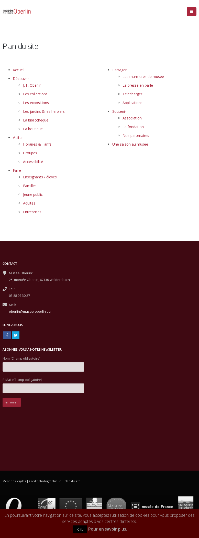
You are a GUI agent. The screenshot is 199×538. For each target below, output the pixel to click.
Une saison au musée (130, 144)
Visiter (18, 137)
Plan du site (72, 481)
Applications (132, 102)
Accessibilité (33, 161)
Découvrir (21, 78)
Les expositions (36, 102)
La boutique (33, 128)
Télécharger (132, 94)
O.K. (80, 529)
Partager (119, 69)
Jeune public (33, 194)
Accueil (18, 69)
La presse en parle (138, 85)
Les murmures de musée (143, 76)
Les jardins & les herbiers (44, 111)
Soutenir (119, 111)
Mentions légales (14, 481)
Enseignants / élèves (40, 177)
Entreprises (32, 211)
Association (132, 118)
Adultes (29, 203)
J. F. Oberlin (32, 85)
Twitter (15, 335)
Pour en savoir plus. (107, 529)
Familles (30, 185)
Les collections (35, 94)
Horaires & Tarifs (37, 144)
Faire (17, 170)
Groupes (30, 152)
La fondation (133, 126)
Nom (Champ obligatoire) (43, 362)
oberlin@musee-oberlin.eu (30, 311)
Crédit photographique (45, 481)
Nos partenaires (136, 135)
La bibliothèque (35, 120)
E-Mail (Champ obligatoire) (43, 384)
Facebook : (7, 335)
